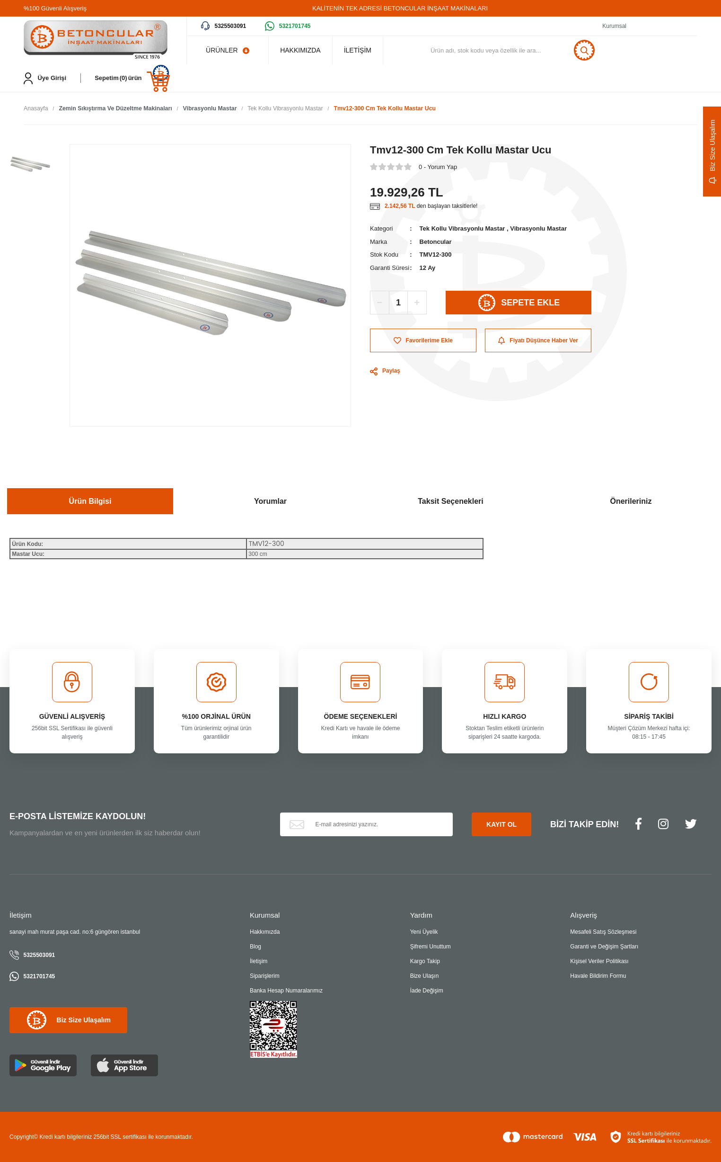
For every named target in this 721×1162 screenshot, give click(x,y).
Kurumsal (614, 26)
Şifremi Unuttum (430, 947)
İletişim (258, 961)
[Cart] (132, 78)
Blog (255, 947)
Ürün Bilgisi (90, 502)
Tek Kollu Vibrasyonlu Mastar (462, 228)
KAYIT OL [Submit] (501, 825)
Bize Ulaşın (424, 976)
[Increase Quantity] (416, 303)
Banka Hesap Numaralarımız (286, 991)
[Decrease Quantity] (379, 303)
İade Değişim (426, 991)
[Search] (524, 50)
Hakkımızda (265, 932)
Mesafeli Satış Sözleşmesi (603, 932)
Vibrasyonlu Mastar (538, 228)
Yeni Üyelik (424, 932)
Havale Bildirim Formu (598, 976)
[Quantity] (398, 303)
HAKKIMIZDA (303, 50)
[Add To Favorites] (423, 341)
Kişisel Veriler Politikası (599, 961)
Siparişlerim (265, 976)
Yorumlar (270, 502)
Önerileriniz (630, 502)
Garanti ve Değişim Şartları (604, 947)
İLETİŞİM (366, 50)
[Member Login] (45, 78)
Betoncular (436, 242)
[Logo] (95, 40)
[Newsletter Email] (366, 825)
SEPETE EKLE (518, 303)
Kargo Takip (425, 961)
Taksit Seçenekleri (450, 502)
